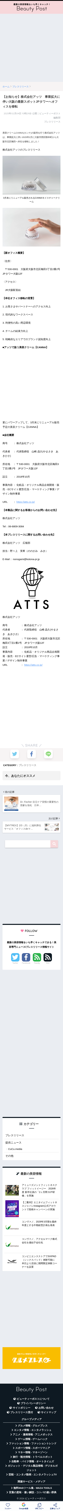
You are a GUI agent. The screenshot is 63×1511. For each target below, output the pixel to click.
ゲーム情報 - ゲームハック (33, 1439)
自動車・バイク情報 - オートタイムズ (32, 1461)
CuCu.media (15, 1149)
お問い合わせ (46, 1407)
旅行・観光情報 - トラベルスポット (33, 1457)
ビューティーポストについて (33, 1399)
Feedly (37, 963)
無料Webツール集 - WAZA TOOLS (32, 1488)
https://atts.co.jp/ (25, 501)
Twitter (15, 963)
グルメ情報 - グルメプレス (33, 1425)
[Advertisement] (31, 47)
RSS (47, 963)
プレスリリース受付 (21, 1412)
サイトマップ (48, 1412)
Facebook (26, 963)
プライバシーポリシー (33, 1403)
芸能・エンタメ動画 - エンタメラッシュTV (33, 1474)
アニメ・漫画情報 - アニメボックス (33, 1434)
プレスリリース (27, 765)
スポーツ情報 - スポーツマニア (32, 1448)
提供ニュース (13, 1142)
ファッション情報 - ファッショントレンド (32, 1443)
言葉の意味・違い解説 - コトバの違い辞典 (32, 1492)
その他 (9, 1155)
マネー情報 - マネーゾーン (33, 1452)
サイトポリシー (21, 1407)
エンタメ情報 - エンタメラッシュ (32, 1430)
